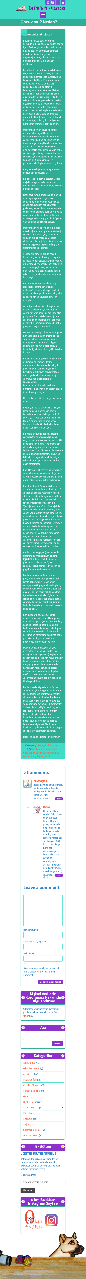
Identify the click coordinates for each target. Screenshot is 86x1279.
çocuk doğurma (50, 752)
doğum (40, 756)
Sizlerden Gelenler (32, 1129)
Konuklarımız (29, 1107)
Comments (24, 32)
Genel (40, 745)
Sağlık (26, 1124)
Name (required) (31, 929)
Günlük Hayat (51, 745)
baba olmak (29, 752)
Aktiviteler (28, 1074)
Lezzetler (28, 1118)
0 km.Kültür (29, 1062)
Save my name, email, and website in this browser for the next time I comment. (41, 971)
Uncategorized (30, 1135)
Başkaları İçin (30, 1079)
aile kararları (38, 749)
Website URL (29, 953)
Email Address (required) (35, 941)
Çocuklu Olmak (30, 1085)
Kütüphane (28, 1113)
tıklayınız (27, 1015)
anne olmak (51, 749)
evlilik (47, 756)
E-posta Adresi (28, 1175)
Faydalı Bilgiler (30, 1090)
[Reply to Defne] (59, 875)
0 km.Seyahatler (31, 1068)
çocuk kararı (29, 756)
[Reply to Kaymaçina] (59, 798)
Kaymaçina (40, 781)
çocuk (39, 752)
